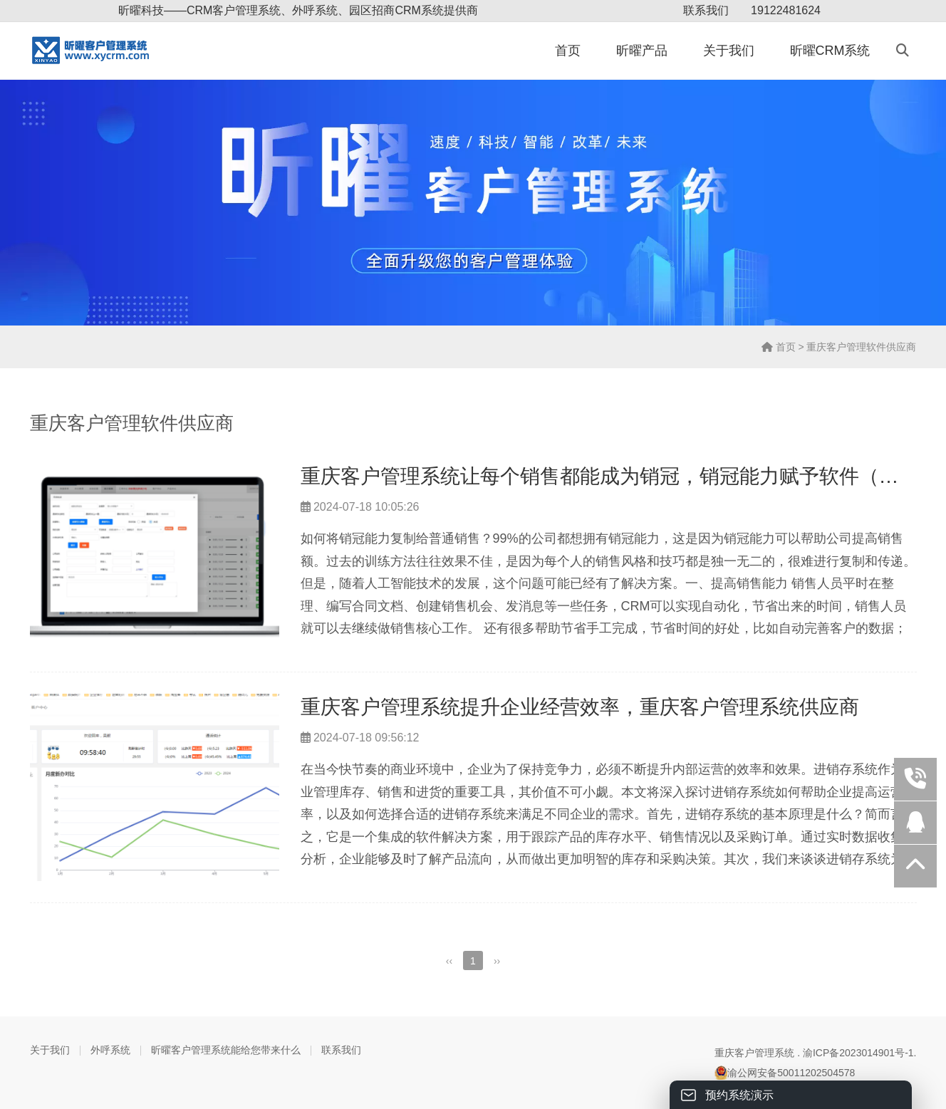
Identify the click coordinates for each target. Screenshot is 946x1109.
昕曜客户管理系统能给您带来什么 (226, 1050)
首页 (568, 50)
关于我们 (728, 50)
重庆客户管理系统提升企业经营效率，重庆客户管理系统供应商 (580, 707)
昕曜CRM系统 (830, 50)
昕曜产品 (641, 50)
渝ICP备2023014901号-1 (858, 1052)
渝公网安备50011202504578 (784, 1073)
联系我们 (706, 10)
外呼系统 (110, 1050)
